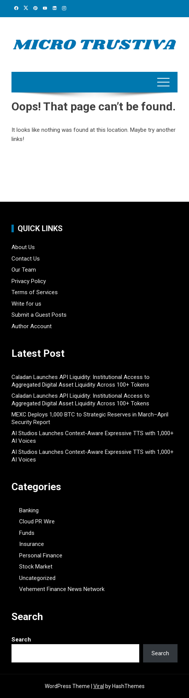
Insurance (31, 544)
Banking (29, 510)
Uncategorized (37, 578)
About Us (23, 247)
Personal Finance (40, 555)
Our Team (23, 269)
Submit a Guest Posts (39, 314)
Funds (26, 533)
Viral (98, 686)
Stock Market (35, 566)
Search (21, 639)
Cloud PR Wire (37, 521)
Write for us (26, 303)
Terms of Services (34, 292)
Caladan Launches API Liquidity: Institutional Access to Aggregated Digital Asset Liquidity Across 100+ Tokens (80, 381)
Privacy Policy (28, 281)
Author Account (31, 326)
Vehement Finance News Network (61, 589)
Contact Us (25, 258)
